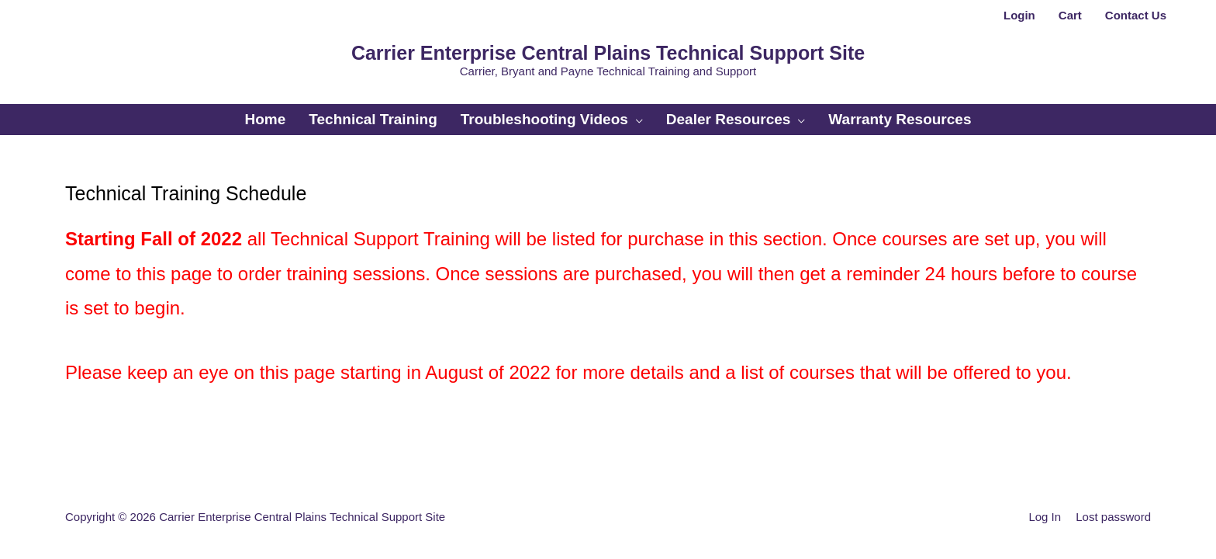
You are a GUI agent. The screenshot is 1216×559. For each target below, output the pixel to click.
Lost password (1113, 516)
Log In (1044, 516)
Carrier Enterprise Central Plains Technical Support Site (608, 53)
